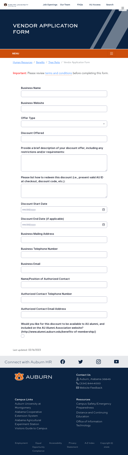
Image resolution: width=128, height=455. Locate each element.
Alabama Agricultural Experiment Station (28, 422)
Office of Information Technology (89, 423)
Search (110, 4)
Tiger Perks (54, 62)
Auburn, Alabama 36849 (95, 379)
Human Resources (22, 62)
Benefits (40, 62)
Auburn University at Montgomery (28, 405)
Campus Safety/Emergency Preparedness (93, 405)
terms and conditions (58, 73)
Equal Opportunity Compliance (38, 446)
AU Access (94, 4)
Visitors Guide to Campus (31, 428)
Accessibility (55, 442)
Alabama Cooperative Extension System (28, 413)
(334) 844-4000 (90, 383)
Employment (21, 442)
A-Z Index (89, 442)
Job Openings (50, 4)
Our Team (65, 4)
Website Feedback (90, 387)
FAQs (80, 4)
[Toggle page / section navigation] (111, 54)
